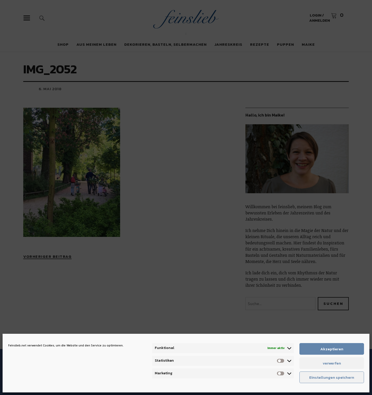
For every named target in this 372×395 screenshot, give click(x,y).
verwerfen (332, 363)
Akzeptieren (331, 349)
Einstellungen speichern (331, 377)
